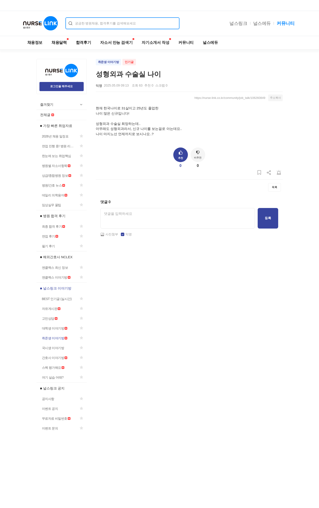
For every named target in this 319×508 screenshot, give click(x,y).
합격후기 (83, 42)
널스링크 (238, 23)
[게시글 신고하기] (279, 172)
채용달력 (60, 41)
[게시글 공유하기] (269, 172)
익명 (128, 234)
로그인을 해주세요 (61, 86)
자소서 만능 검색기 (117, 41)
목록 (274, 187)
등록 (268, 218)
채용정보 (35, 42)
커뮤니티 (285, 23)
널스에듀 (262, 23)
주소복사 (275, 97)
